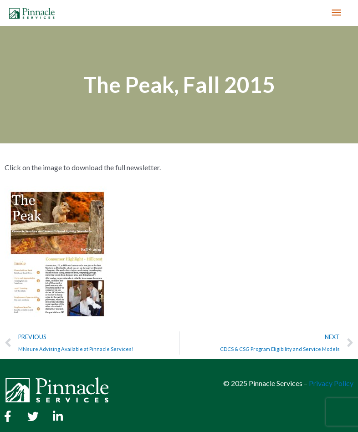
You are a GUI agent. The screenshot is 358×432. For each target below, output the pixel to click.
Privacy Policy (331, 383)
